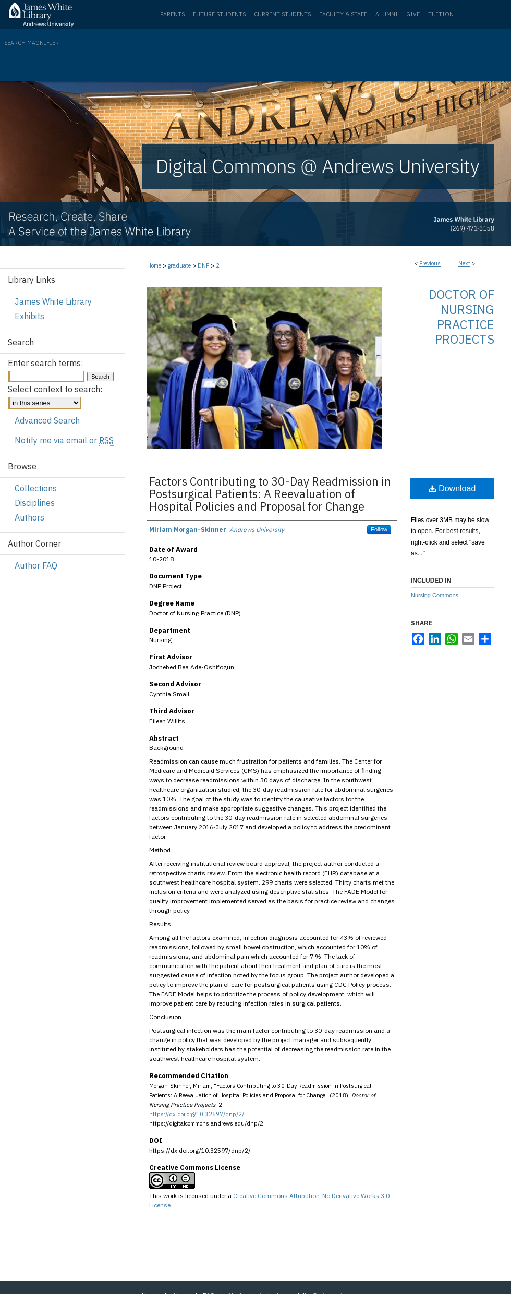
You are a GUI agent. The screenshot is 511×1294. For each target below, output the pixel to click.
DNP (203, 265)
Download (452, 488)
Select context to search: (55, 389)
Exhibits (29, 316)
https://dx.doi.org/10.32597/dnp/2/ (196, 1114)
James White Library (53, 301)
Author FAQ (36, 565)
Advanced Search (47, 420)
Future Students (219, 14)
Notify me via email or (64, 440)
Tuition (441, 14)
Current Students (282, 14)
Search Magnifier (31, 42)
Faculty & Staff (343, 14)
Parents (172, 14)
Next (464, 263)
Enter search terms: (45, 363)
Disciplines (35, 503)
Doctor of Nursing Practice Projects (461, 316)
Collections (36, 488)
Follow (379, 529)
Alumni (386, 14)
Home (154, 265)
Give (413, 14)
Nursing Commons (434, 595)
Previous (430, 263)
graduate (179, 265)
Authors (29, 517)
